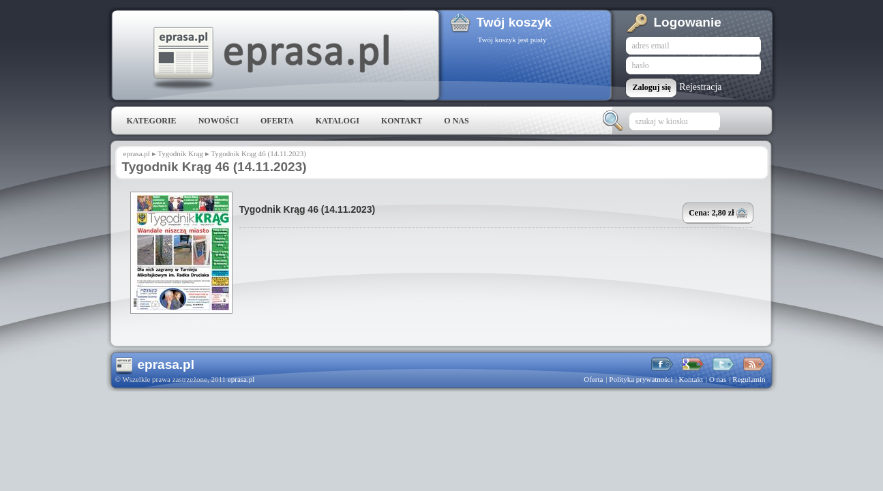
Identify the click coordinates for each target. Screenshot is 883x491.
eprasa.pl (270, 59)
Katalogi (337, 120)
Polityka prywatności (640, 379)
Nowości (218, 120)
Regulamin (748, 379)
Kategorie (152, 120)
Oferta (277, 120)
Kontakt (401, 120)
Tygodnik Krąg (180, 153)
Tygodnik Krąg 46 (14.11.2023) (307, 209)
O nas (456, 120)
